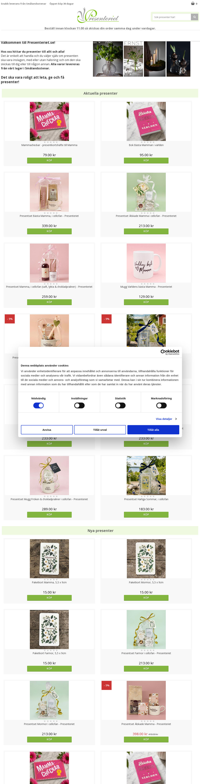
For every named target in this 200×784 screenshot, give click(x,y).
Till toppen (100, 732)
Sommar (88, 34)
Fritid (175, 34)
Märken (95, 42)
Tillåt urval (100, 429)
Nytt (9, 34)
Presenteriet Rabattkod (15, 766)
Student (73, 34)
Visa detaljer (164, 418)
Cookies (5, 744)
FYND (108, 42)
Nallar (4, 772)
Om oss (5, 761)
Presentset (107, 34)
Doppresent (8, 777)
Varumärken (8, 750)
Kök (162, 34)
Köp (25, 160)
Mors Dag (26, 34)
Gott (190, 34)
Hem (148, 34)
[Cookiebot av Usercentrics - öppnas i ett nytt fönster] (163, 352)
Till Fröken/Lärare (52, 34)
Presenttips (129, 34)
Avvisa (46, 429)
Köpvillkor (7, 755)
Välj (26, 539)
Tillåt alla (153, 429)
